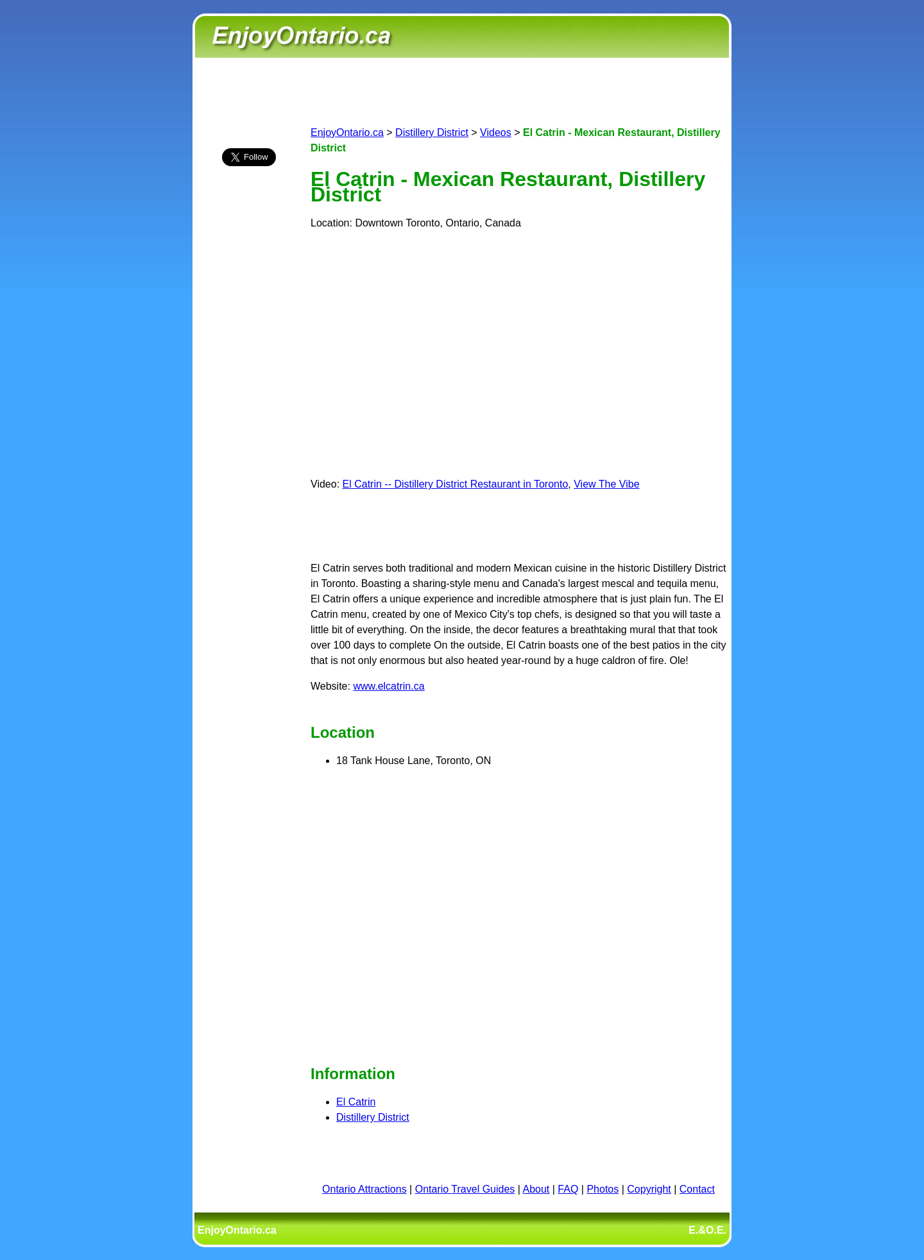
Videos (495, 132)
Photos (602, 1189)
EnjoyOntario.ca (347, 132)
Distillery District (431, 132)
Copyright (649, 1189)
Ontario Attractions (364, 1189)
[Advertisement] (249, 402)
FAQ (568, 1189)
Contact (697, 1189)
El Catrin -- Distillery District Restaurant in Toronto (456, 484)
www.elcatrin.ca (388, 686)
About (536, 1189)
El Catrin (355, 1101)
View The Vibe (606, 484)
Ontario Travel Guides (465, 1189)
